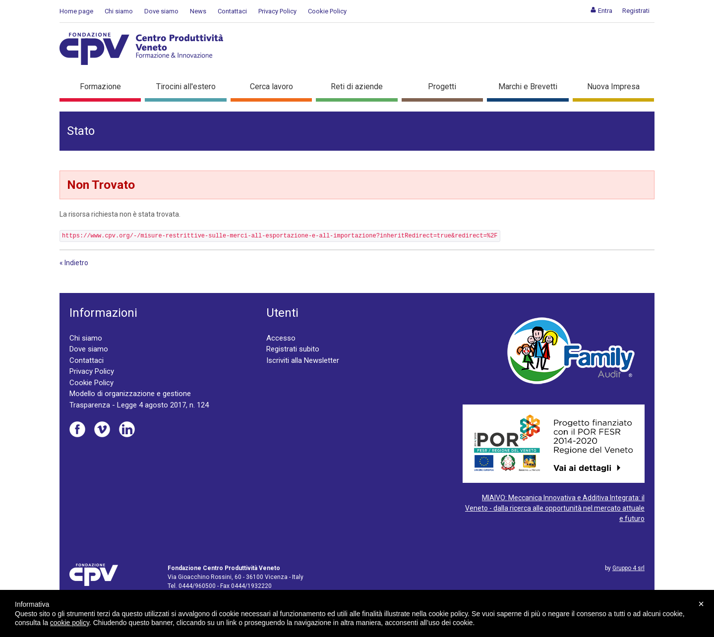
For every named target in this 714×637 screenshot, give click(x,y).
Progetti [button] (442, 86)
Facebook (77, 429)
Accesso (281, 338)
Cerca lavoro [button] (271, 86)
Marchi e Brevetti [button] (527, 86)
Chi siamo (119, 11)
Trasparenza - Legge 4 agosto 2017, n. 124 (139, 405)
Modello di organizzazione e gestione (130, 393)
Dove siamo (161, 11)
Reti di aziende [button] (357, 86)
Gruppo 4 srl (628, 568)
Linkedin (127, 429)
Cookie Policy (327, 11)
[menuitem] (601, 10)
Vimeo (102, 429)
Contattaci (232, 11)
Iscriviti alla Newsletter (302, 360)
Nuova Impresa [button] (613, 86)
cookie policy (69, 623)
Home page (76, 11)
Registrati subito (292, 349)
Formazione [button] (100, 86)
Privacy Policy (277, 11)
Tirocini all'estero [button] (186, 86)
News (198, 11)
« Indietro (74, 263)
